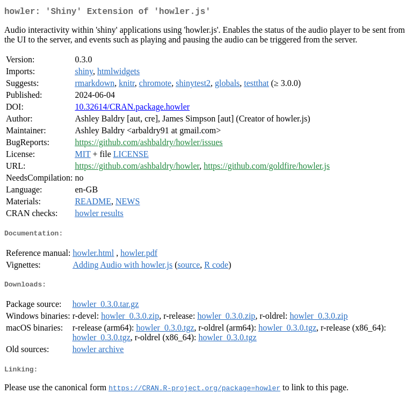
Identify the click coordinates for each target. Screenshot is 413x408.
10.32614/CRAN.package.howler (132, 108)
